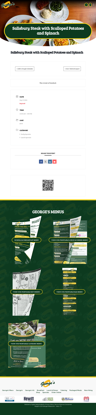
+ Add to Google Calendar (27, 69)
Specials (51, 392)
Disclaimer (68, 404)
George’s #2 (34, 390)
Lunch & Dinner (58, 390)
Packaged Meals (82, 390)
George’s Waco (12, 390)
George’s (23, 390)
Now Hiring (34, 392)
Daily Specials (25, 134)
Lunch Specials (25, 137)
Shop (43, 392)
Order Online (62, 392)
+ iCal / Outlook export (70, 69)
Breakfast (45, 390)
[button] (94, 5)
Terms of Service (59, 404)
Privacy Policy (49, 404)
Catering (69, 390)
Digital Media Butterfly (37, 404)
